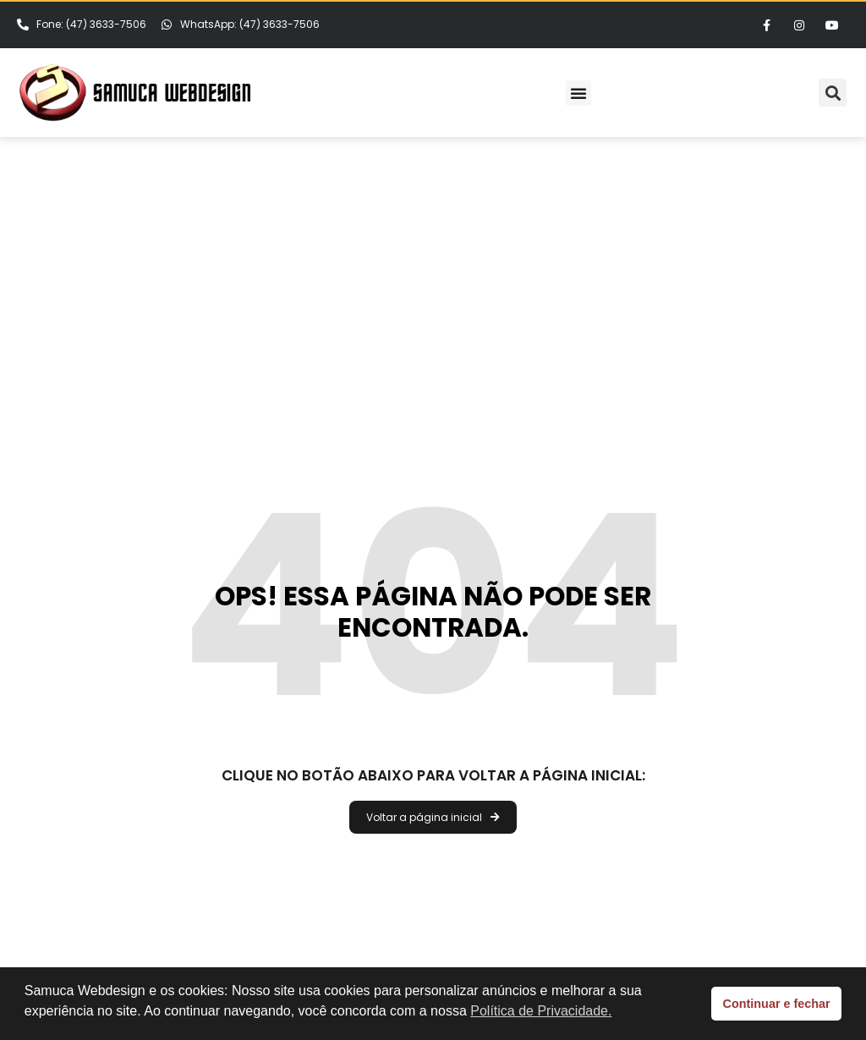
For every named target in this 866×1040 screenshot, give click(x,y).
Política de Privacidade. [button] (540, 1011)
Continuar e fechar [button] (776, 1003)
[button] (578, 93)
